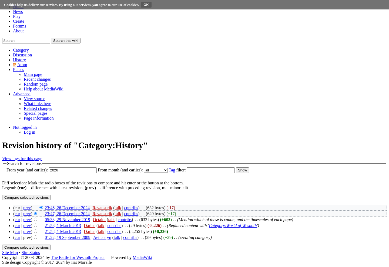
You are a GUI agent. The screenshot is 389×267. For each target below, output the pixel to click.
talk (118, 207)
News (18, 11)
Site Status (31, 252)
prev (27, 207)
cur (17, 213)
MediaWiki (142, 257)
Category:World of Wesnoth (233, 225)
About (18, 31)
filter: (177, 170)
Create (18, 21)
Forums (19, 26)
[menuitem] (33, 74)
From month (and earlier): (120, 170)
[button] (21, 50)
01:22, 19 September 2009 (67, 237)
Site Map (10, 252)
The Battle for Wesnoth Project (78, 257)
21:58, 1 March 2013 (63, 225)
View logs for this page (22, 158)
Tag (172, 170)
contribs (131, 207)
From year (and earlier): (27, 170)
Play (17, 16)
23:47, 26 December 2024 (67, 213)
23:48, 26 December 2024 (67, 207)
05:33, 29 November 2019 (67, 219)
